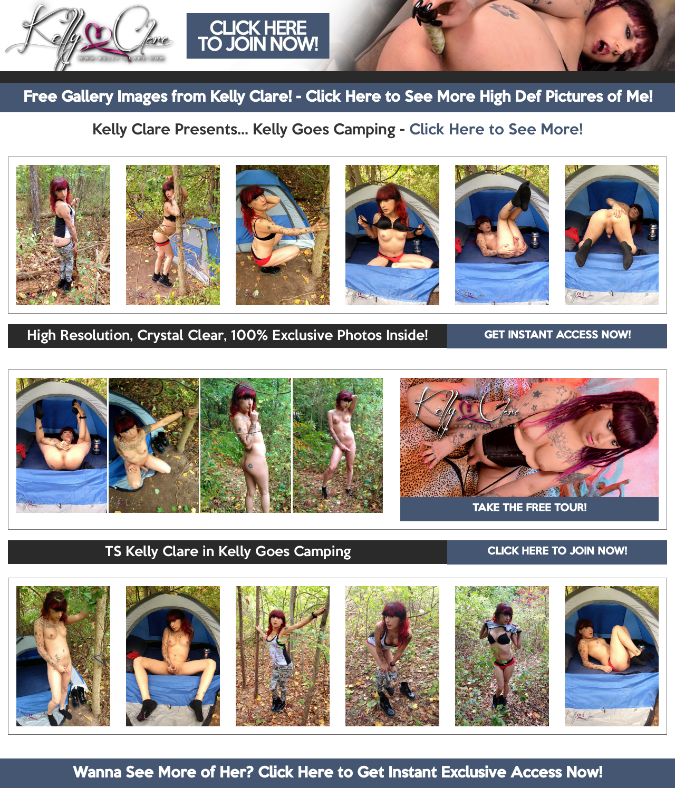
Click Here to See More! (496, 130)
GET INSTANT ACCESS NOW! (557, 336)
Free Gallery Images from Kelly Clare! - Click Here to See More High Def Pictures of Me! (337, 97)
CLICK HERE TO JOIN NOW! (557, 552)
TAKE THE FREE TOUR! (529, 508)
